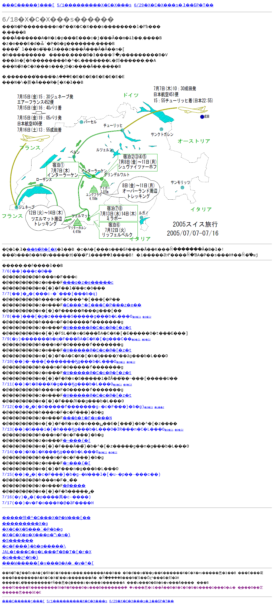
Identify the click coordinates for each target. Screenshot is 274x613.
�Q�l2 (168, 323)
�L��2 (180, 413)
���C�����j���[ (33, 5)
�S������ (20, 548)
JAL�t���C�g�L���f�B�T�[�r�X (52, 559)
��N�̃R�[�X (47, 250)
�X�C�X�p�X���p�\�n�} (41, 542)
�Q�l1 (157, 323)
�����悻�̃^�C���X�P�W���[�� (53, 525)
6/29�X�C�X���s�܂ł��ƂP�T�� (199, 5)
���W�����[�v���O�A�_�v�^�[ (55, 570)
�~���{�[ (87, 447)
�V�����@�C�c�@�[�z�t (110, 334)
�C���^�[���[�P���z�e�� (116, 311)
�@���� (84, 492)
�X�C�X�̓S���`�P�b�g (36, 537)
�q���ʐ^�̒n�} (23, 565)
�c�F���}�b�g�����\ (39, 554)
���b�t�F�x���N (99, 424)
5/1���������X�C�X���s (109, 5)
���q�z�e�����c (100, 289)
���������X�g (29, 531)
